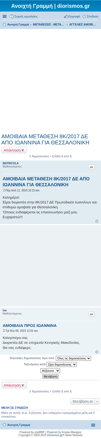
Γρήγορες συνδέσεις (5, 16)
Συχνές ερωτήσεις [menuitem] (26, 16)
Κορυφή (96, 221)
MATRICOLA (11, 163)
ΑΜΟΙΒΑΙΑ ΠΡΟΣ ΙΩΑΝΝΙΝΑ (30, 325)
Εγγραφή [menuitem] (74, 16)
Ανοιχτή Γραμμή (18, 424)
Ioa (4, 310)
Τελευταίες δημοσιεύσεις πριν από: (50, 358)
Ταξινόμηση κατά (50, 364)
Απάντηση (12, 150)
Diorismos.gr (54, 435)
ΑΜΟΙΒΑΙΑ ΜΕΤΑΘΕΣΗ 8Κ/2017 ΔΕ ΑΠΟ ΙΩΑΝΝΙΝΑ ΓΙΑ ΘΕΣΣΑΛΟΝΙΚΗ (45, 139)
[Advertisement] (50, 80)
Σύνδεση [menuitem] (92, 16)
